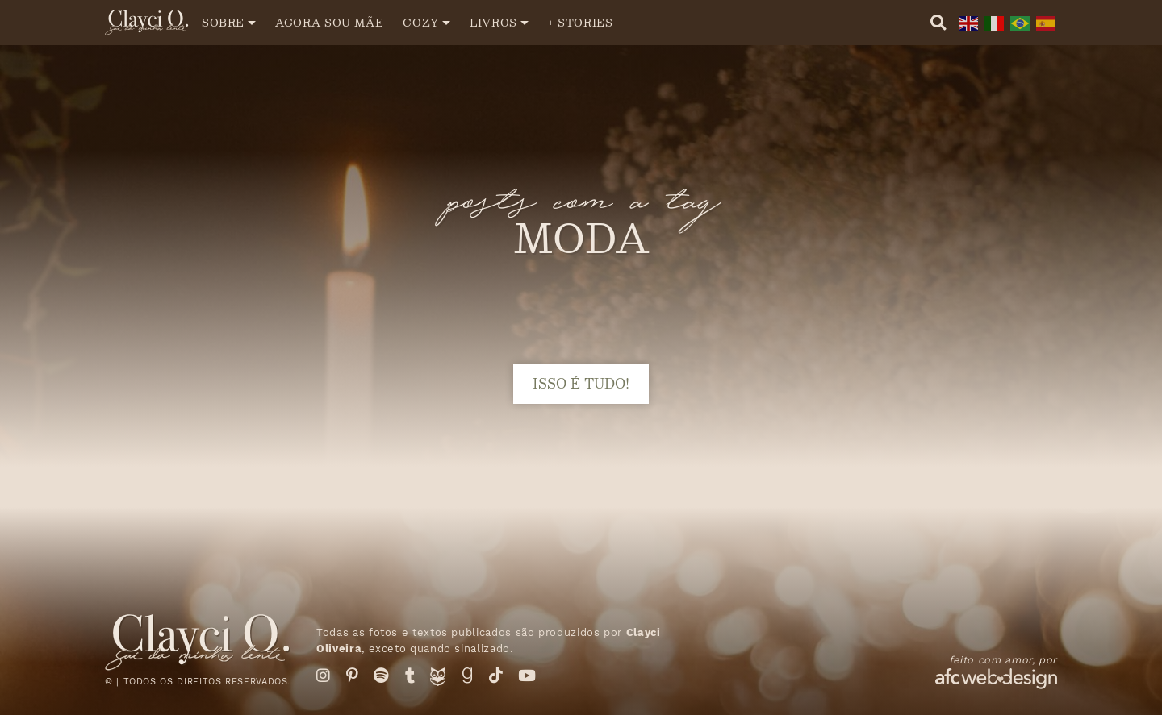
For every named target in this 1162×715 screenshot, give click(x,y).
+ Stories (580, 22)
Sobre (223, 22)
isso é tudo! (581, 383)
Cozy (421, 22)
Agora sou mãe (329, 22)
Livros (493, 22)
